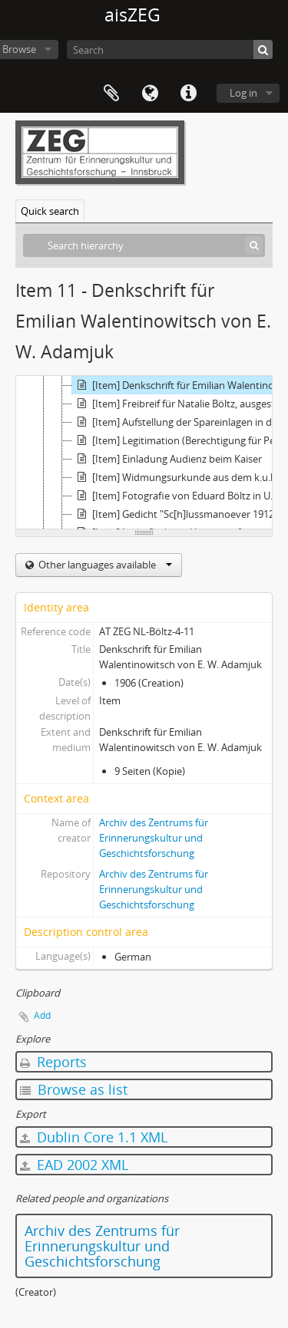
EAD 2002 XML (74, 1164)
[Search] (170, 49)
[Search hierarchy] (144, 245)
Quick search (50, 211)
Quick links (188, 93)
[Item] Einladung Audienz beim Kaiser (167, 459)
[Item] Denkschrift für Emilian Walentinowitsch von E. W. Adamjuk (179, 385)
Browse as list (73, 1089)
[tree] (144, 452)
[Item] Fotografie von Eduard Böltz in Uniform (179, 495)
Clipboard (111, 93)
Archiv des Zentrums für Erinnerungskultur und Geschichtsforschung (153, 838)
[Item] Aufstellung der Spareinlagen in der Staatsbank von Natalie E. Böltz (179, 422)
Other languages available (104, 565)
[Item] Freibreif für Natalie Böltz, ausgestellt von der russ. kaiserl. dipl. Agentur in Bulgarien (179, 403)
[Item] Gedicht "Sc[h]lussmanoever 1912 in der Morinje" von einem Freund (179, 514)
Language (150, 93)
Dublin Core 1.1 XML (93, 1137)
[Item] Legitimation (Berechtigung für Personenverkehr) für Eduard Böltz (179, 440)
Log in (243, 93)
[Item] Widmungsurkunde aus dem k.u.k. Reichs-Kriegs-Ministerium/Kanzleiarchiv (179, 477)
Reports (53, 1062)
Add (42, 1015)
